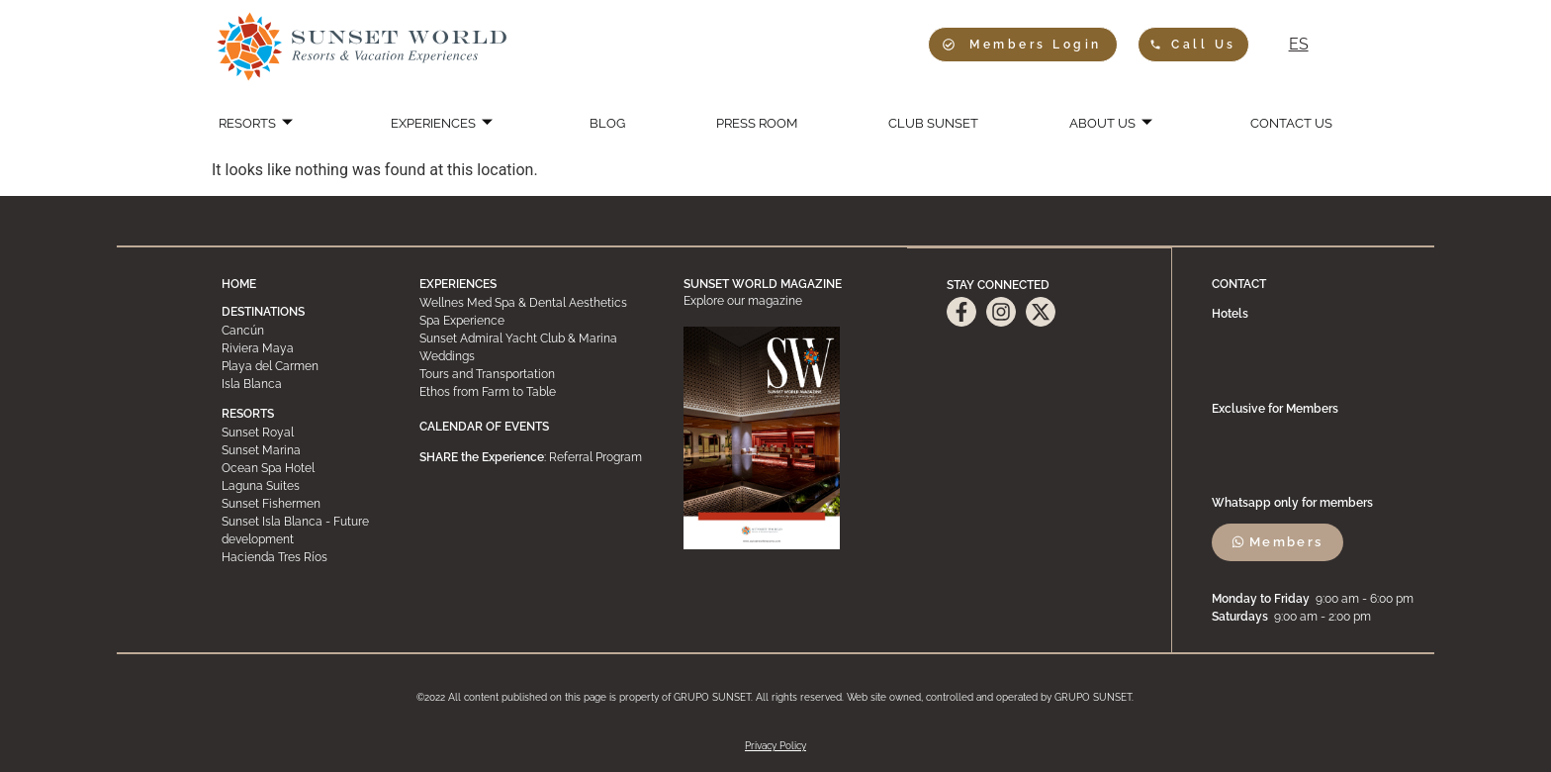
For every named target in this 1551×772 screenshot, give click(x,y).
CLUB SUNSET (928, 124)
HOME (239, 284)
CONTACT (1240, 284)
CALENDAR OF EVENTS (484, 427)
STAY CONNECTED (998, 284)
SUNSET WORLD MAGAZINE (763, 284)
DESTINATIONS (263, 312)
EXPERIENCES (449, 124)
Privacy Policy (775, 745)
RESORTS (267, 124)
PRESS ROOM (753, 124)
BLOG (610, 124)
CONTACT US (1278, 124)
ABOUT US (1102, 124)
